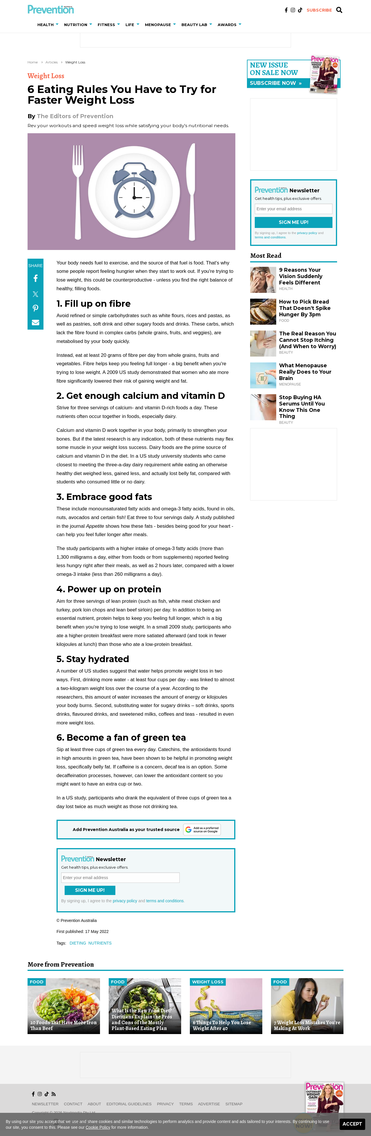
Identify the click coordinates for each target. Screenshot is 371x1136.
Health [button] (45, 24)
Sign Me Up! (90, 890)
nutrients (100, 943)
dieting (78, 943)
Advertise (209, 1104)
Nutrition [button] (75, 24)
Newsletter (45, 1104)
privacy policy (125, 900)
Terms (186, 1104)
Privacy (165, 1104)
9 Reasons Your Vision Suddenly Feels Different (300, 276)
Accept (352, 1124)
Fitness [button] (106, 24)
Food (36, 982)
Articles (52, 62)
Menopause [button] (158, 24)
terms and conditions (164, 900)
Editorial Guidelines (129, 1104)
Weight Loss (75, 62)
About (94, 1104)
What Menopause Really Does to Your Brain (305, 371)
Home (33, 62)
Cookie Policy (98, 1127)
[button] (58, 24)
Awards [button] (227, 24)
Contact (73, 1104)
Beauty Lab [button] (194, 24)
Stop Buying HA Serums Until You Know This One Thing (302, 406)
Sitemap (234, 1104)
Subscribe (319, 10)
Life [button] (130, 24)
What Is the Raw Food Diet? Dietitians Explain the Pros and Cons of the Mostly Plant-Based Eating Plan (142, 1019)
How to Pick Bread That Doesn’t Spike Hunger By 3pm (305, 308)
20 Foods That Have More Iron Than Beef (63, 1025)
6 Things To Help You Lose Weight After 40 (222, 1025)
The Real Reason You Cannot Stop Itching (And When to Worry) (307, 339)
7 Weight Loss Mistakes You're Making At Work (307, 1025)
